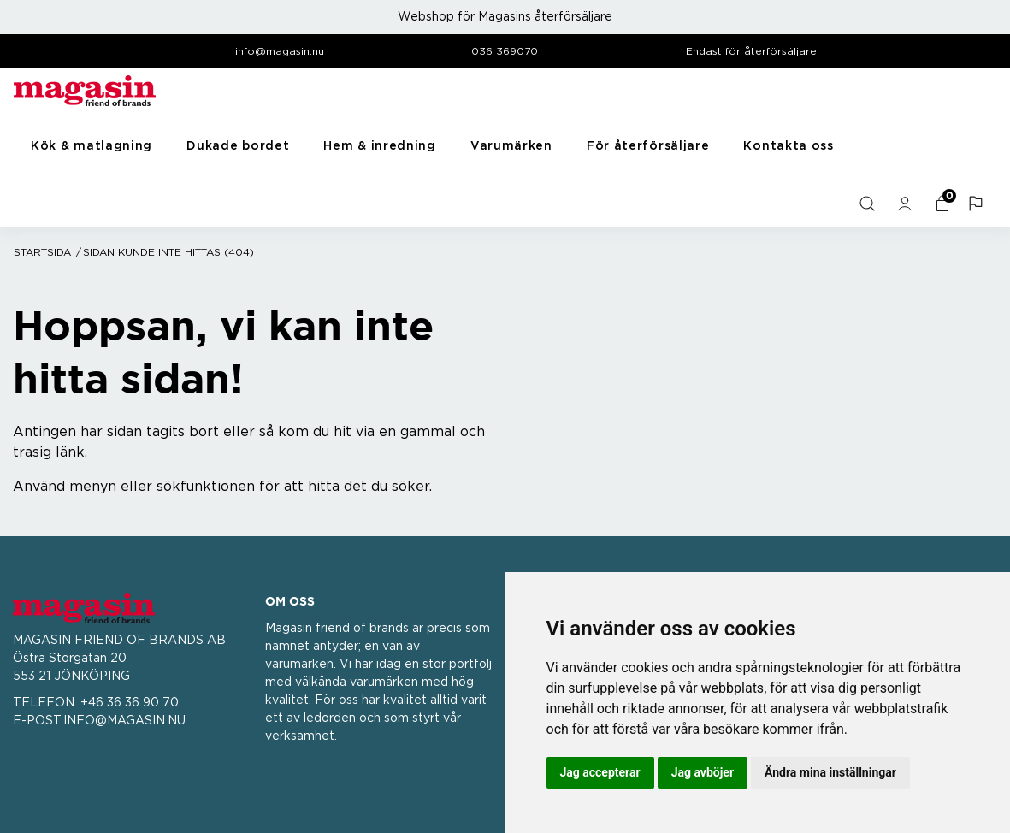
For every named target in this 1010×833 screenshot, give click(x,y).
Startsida (42, 252)
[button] (977, 203)
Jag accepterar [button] (600, 772)
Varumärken (511, 146)
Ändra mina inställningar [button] (830, 772)
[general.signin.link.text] (906, 203)
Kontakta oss (788, 146)
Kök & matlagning (91, 146)
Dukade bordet (237, 146)
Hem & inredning (379, 146)
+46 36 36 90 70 (129, 703)
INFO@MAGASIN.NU (124, 721)
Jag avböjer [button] (702, 772)
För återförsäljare (648, 146)
